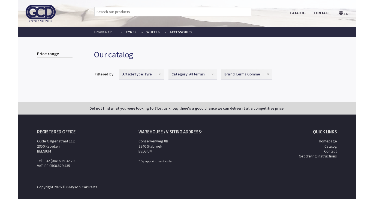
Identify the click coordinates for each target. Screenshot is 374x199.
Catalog (330, 146)
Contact (330, 151)
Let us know (167, 108)
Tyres (131, 32)
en (343, 13)
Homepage (328, 141)
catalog (298, 12)
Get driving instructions (318, 156)
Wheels (153, 32)
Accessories (181, 32)
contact (322, 12)
